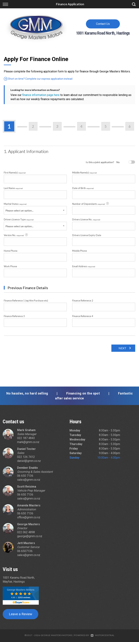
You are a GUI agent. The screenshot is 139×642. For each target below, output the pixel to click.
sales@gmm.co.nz (28, 479)
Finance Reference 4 (82, 316)
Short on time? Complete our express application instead (38, 79)
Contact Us (103, 24)
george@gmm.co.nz (29, 536)
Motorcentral (102, 635)
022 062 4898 (26, 532)
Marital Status (15, 203)
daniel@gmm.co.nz (29, 461)
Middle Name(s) (84, 172)
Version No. (16, 235)
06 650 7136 (25, 475)
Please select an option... (19, 210)
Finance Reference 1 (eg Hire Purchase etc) (26, 300)
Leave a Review (20, 614)
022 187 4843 (26, 438)
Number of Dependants (90, 203)
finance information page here (41, 95)
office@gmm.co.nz (28, 517)
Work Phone (10, 266)
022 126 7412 (26, 457)
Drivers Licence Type (19, 219)
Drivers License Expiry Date (86, 235)
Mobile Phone (79, 250)
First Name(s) (15, 172)
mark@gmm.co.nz (28, 442)
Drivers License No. (86, 219)
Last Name (13, 188)
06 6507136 (24, 551)
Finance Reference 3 (14, 316)
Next (122, 348)
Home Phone (10, 250)
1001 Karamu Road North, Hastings (103, 33)
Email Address (83, 266)
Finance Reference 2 (82, 300)
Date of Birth (83, 188)
